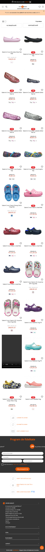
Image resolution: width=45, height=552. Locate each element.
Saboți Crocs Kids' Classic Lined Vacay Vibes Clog (12, 400)
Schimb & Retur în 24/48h (12, 510)
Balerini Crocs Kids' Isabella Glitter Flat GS (12, 93)
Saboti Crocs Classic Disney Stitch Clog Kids (12, 206)
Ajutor (7, 521)
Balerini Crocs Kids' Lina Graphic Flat (11, 170)
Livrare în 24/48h (10, 508)
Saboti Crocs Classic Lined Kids (33, 207)
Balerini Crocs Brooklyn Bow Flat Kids (12, 52)
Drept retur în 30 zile (11, 511)
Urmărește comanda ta (12, 519)
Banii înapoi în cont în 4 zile (13, 513)
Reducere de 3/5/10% (11, 515)
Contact (7, 523)
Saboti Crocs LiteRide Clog (33, 399)
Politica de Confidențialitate (20, 464)
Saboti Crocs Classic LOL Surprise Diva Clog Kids (12, 321)
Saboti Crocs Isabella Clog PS (33, 322)
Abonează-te (22, 469)
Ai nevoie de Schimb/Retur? (13, 506)
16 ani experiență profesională (14, 517)
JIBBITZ (38, 12)
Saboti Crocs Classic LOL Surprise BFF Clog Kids (33, 282)
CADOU (8, 12)
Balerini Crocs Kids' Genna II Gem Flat (33, 55)
